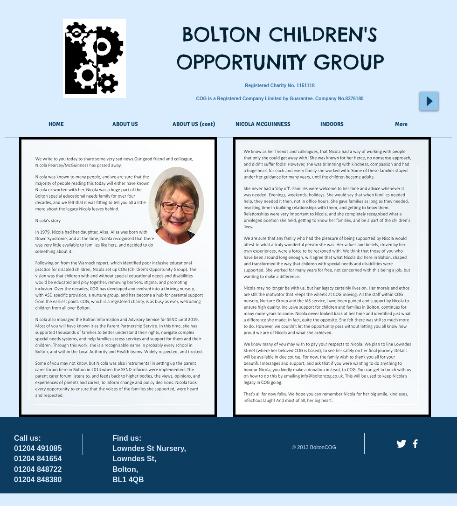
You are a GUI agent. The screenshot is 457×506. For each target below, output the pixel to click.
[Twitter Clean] (401, 444)
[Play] (429, 101)
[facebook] (415, 444)
